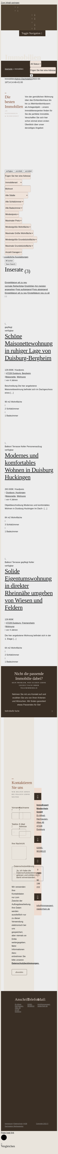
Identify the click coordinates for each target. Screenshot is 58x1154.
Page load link (7, 1135)
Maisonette (11, 377)
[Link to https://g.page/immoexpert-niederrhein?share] (37, 797)
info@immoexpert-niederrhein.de (43, 1007)
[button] (29, 710)
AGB (25, 1126)
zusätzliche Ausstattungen (15, 257)
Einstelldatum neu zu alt (38, 293)
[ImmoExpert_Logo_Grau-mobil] (24, 32)
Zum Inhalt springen (10, 3)
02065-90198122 (30, 1007)
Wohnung (21, 377)
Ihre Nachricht (18, 843)
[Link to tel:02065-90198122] (37, 840)
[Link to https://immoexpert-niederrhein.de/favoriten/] (34, 25)
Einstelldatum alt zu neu (16, 282)
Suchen (9, 261)
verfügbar (9, 171)
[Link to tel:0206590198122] (17, 7)
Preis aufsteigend (24, 289)
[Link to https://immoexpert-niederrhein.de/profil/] (34, 28)
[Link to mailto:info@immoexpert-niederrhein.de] (17, 10)
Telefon (15, 825)
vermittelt (18, 171)
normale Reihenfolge (14, 286)
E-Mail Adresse (23, 826)
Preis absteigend (40, 289)
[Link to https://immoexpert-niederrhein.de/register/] (34, 19)
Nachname (24, 809)
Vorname (16, 809)
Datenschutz (18, 1126)
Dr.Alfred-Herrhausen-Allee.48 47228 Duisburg (19, 1010)
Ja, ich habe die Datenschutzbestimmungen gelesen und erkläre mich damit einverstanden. (28, 876)
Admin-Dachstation (23, 79)
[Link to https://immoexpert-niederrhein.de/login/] (34, 15)
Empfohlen (29, 286)
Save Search (10, 264)
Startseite (9, 69)
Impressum (9, 1126)
